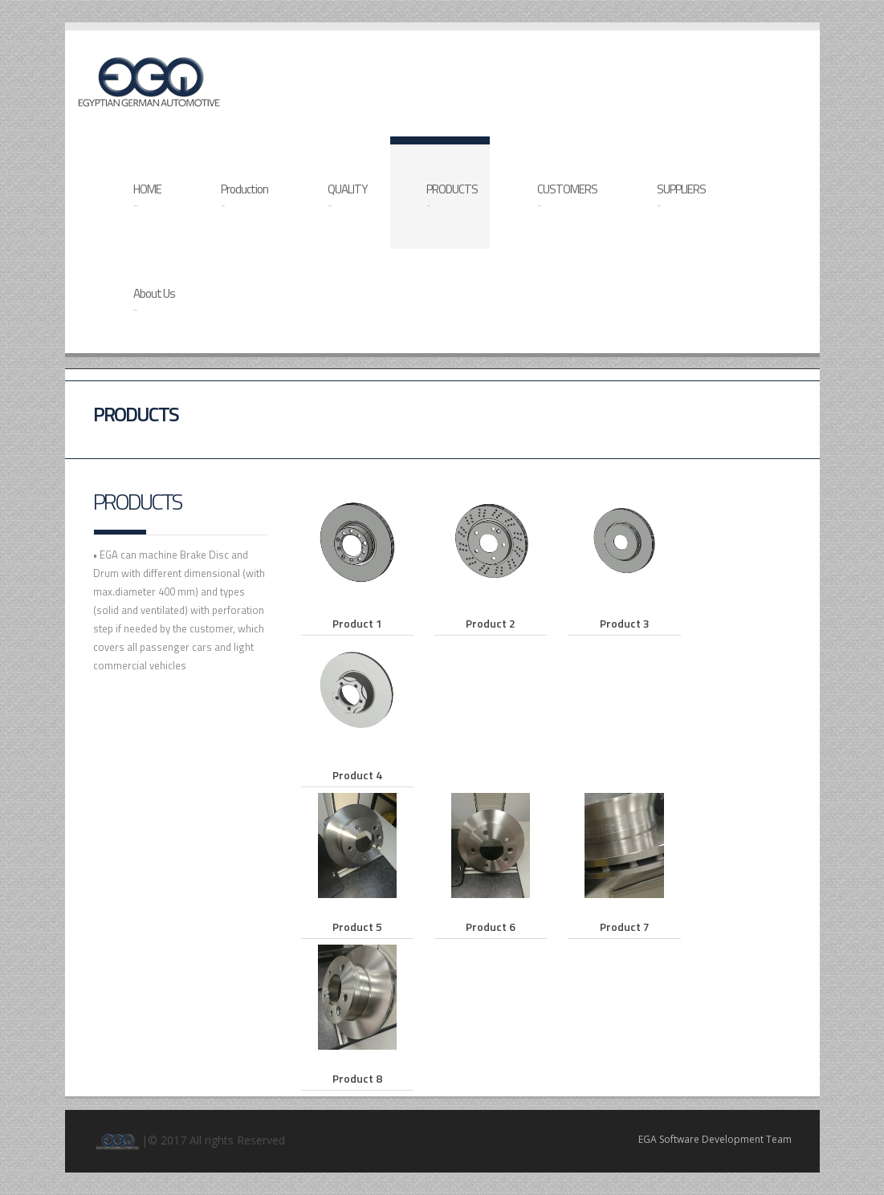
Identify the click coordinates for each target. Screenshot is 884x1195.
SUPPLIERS (681, 196)
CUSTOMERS (567, 196)
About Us (154, 300)
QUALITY (347, 196)
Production (244, 196)
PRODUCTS (452, 196)
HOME (147, 196)
